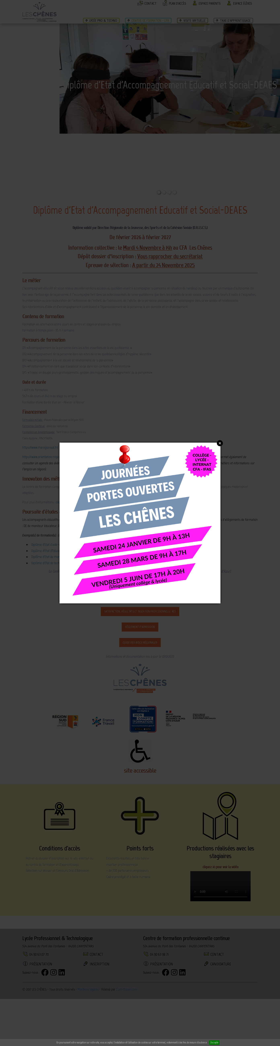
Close (220, 443)
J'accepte (214, 1042)
